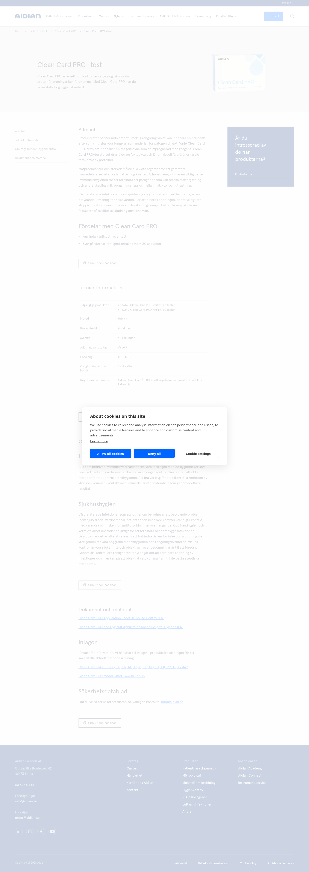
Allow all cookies (110, 453)
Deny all (154, 453)
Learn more (99, 441)
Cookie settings (198, 453)
